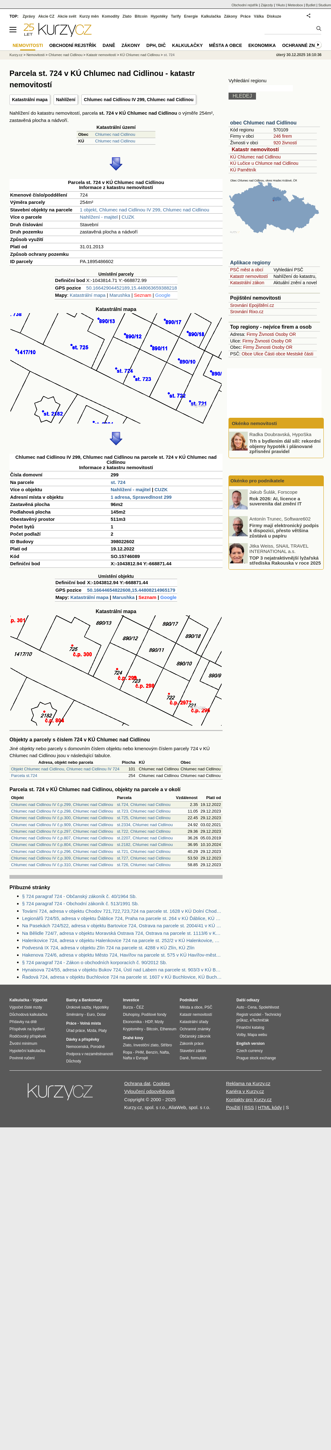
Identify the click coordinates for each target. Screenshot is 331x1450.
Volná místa (90, 1023)
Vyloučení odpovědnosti (149, 1091)
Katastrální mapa (30, 99)
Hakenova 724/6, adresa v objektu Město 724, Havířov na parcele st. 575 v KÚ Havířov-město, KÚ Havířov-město (122, 955)
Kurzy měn (89, 16)
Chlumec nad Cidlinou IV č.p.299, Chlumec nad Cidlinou (62, 804)
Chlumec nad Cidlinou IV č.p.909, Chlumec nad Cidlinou (62, 824)
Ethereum (168, 1029)
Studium (324, 5)
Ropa (127, 1052)
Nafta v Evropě (135, 1058)
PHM (139, 1052)
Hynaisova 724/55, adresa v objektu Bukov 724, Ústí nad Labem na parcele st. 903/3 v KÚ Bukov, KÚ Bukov (122, 969)
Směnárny (75, 1014)
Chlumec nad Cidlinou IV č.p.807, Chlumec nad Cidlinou (62, 838)
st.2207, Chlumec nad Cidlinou (145, 838)
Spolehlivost (269, 1007)
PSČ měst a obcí (246, 269)
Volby (240, 1035)
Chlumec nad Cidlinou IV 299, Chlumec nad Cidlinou (139, 99)
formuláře (199, 1058)
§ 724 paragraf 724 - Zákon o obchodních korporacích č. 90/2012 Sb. (94, 962)
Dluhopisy (131, 1014)
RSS (249, 1107)
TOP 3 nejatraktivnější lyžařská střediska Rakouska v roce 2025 (285, 560)
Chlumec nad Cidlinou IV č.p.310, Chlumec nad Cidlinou (62, 864)
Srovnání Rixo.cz (247, 311)
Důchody (73, 1061)
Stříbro (166, 1045)
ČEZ (140, 1007)
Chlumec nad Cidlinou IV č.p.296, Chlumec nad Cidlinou (62, 851)
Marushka (119, 295)
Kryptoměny (133, 1029)
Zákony (230, 16)
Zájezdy (267, 5)
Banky (72, 1000)
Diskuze (274, 16)
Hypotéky (159, 16)
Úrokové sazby (78, 1007)
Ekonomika (262, 45)
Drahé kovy (133, 1038)
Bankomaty (92, 1000)
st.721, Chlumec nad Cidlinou (144, 851)
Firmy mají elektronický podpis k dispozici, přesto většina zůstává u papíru (284, 530)
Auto (240, 1007)
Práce (246, 16)
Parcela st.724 (24, 775)
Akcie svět (67, 16)
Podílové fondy (153, 1014)
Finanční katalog (250, 1027)
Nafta (164, 1052)
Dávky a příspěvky (82, 1039)
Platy (102, 1030)
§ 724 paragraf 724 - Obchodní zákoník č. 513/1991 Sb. (80, 903)
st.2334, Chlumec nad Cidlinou (145, 824)
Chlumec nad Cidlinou (115, 134)
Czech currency (249, 1051)
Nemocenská (77, 1046)
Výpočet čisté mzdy (25, 1007)
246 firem (282, 136)
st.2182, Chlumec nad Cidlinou (145, 844)
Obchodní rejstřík (245, 5)
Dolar (101, 1014)
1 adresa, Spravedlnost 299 (141, 497)
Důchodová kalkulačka (28, 1014)
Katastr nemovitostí (255, 149)
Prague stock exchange (256, 1058)
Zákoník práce (192, 1043)
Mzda (91, 1030)
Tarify (176, 16)
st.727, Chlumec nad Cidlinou (144, 858)
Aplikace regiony (250, 262)
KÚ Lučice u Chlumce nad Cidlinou (264, 163)
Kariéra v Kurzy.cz (245, 1091)
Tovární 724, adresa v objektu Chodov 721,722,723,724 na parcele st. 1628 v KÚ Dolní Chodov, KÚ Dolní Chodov (122, 911)
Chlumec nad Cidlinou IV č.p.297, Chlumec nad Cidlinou (62, 831)
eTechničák (259, 1020)
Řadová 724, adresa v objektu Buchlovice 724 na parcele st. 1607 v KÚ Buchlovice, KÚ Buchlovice (122, 977)
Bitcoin (141, 16)
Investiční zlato (145, 1045)
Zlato (127, 16)
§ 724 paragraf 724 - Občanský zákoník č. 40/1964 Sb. (79, 896)
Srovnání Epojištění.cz (252, 305)
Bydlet (311, 5)
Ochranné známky (305, 45)
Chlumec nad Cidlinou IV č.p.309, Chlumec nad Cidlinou (62, 858)
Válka (259, 16)
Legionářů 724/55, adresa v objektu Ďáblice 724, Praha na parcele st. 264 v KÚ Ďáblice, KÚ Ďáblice (122, 918)
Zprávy (29, 16)
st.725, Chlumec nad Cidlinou (144, 817)
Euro (91, 1014)
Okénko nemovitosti (253, 423)
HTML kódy (270, 1107)
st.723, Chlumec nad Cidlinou (144, 811)
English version (250, 1043)
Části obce (274, 353)
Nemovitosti (35, 55)
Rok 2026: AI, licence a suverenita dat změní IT (275, 501)
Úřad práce (75, 1030)
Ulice (258, 353)
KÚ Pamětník (243, 169)
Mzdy (159, 1022)
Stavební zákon (193, 1051)
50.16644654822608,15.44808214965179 (131, 590)
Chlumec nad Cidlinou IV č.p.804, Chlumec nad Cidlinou (62, 844)
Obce (247, 353)
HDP (149, 1022)
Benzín (152, 1052)
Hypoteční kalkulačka (27, 1051)
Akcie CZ (46, 16)
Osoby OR (285, 334)
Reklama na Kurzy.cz (248, 1083)
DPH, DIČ (156, 45)
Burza (128, 1007)
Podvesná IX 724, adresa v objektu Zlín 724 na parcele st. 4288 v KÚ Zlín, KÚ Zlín (108, 947)
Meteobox (295, 5)
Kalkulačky (187, 45)
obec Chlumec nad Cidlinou (263, 122)
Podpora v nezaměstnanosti (89, 1054)
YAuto (280, 5)
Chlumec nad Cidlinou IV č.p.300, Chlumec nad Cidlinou (62, 817)
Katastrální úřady (194, 1022)
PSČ (208, 1007)
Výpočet (39, 1000)
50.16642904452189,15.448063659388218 (131, 288)
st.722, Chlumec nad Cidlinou (144, 831)
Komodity (110, 16)
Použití (233, 1107)
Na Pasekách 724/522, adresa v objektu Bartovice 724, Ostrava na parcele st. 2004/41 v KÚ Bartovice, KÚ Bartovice (122, 925)
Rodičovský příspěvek (27, 1036)
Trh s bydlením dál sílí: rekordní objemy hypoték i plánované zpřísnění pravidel (285, 446)
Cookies (161, 1083)
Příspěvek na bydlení (27, 1029)
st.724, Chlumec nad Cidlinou (144, 804)
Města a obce (225, 45)
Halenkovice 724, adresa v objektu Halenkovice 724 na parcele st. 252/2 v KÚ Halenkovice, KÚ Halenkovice (122, 940)
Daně (109, 45)
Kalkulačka (211, 16)
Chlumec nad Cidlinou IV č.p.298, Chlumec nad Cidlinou (62, 811)
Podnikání (189, 1000)
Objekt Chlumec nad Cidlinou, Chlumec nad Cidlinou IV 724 (65, 769)
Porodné (97, 1046)
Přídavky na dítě (23, 1022)
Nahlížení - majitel (99, 217)
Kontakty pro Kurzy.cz (249, 1099)
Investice (131, 1000)
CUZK (128, 217)
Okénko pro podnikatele (257, 480)
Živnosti (266, 334)
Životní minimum (23, 1043)
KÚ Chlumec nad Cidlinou (255, 156)
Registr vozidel (248, 1014)
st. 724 (118, 482)
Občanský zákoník (195, 1036)
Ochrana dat (137, 1083)
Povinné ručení (22, 1058)
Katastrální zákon (247, 282)
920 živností (285, 142)
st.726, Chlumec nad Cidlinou (144, 864)
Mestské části (300, 353)
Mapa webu (257, 1035)
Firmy (252, 334)
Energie (191, 16)
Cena (252, 1007)
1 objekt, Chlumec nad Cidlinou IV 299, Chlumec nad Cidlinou (144, 209)
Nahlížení (65, 99)
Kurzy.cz (15, 55)
